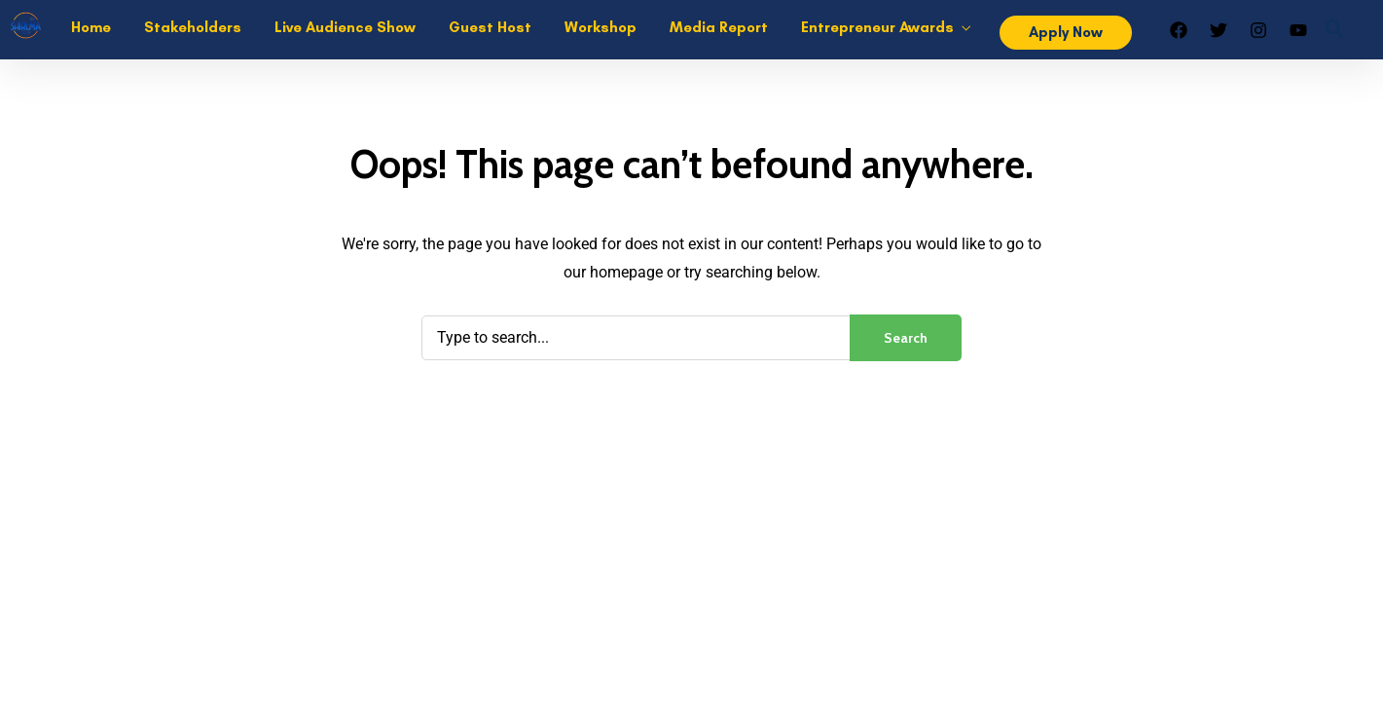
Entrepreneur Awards (877, 27)
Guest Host (490, 27)
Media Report (719, 27)
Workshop (600, 27)
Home (91, 27)
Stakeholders (192, 27)
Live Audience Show (345, 27)
